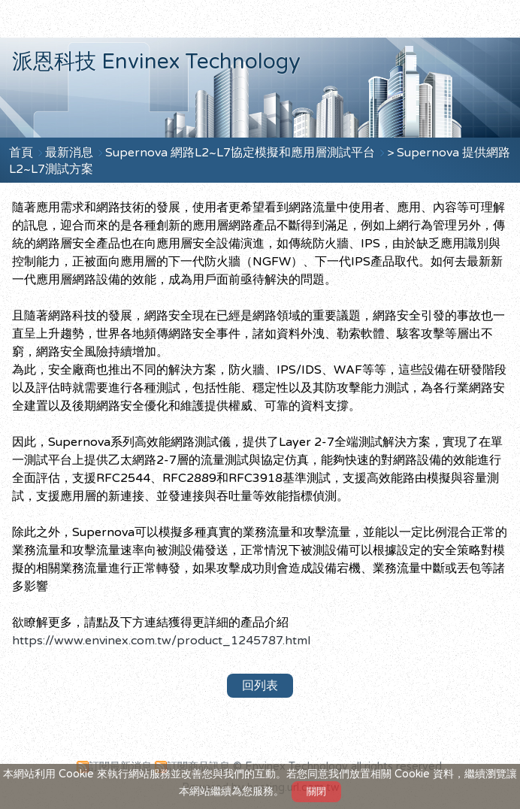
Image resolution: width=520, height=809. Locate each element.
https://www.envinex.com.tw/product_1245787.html (161, 640)
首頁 (21, 152)
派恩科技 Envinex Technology (156, 61)
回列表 (260, 685)
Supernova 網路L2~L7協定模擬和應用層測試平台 (241, 152)
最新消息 (70, 152)
